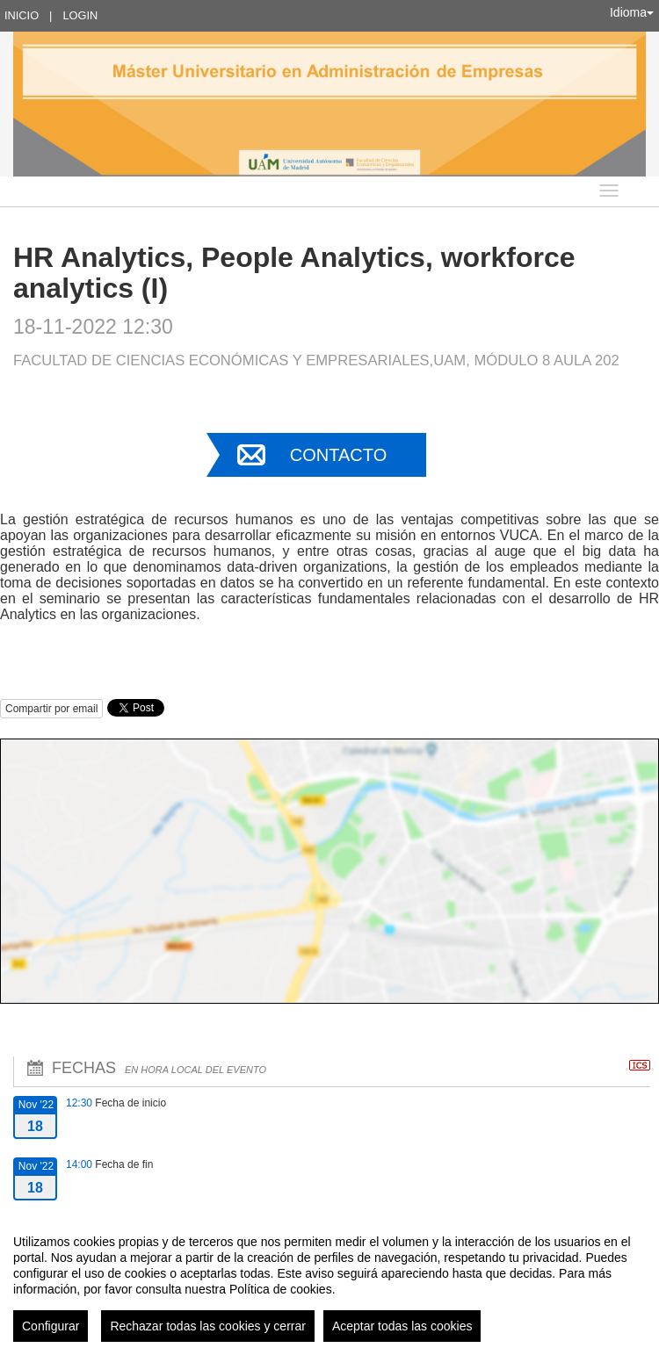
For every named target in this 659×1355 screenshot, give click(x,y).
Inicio (21, 15)
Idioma (632, 12)
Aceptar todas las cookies (402, 1326)
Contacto (338, 455)
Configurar (50, 1326)
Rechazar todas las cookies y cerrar (208, 1326)
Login (80, 15)
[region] (329, 1281)
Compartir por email (51, 709)
